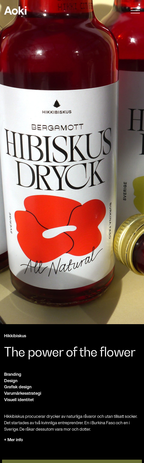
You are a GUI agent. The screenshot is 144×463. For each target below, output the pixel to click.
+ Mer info (13, 440)
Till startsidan (15, 10)
